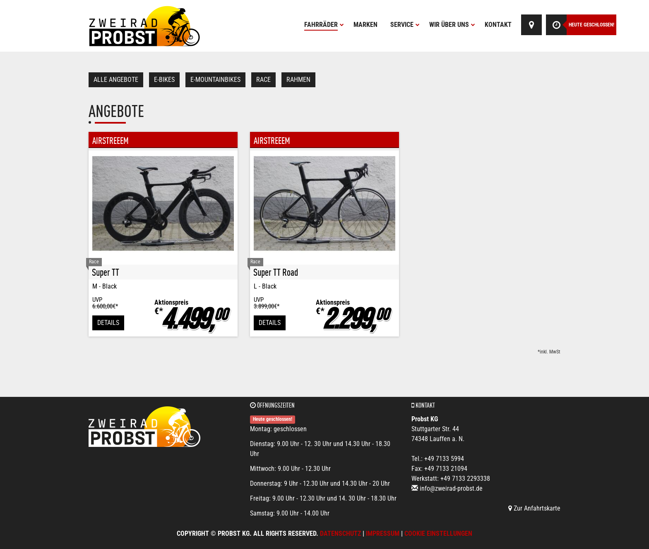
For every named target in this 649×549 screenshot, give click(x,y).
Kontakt (498, 25)
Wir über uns (452, 25)
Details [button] (108, 323)
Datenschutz (340, 533)
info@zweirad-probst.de (451, 488)
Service (405, 25)
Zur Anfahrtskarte (534, 508)
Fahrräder (324, 25)
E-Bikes (164, 80)
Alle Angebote (116, 80)
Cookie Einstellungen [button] (438, 533)
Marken (365, 25)
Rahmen (298, 80)
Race (263, 80)
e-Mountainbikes (215, 80)
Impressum (382, 533)
